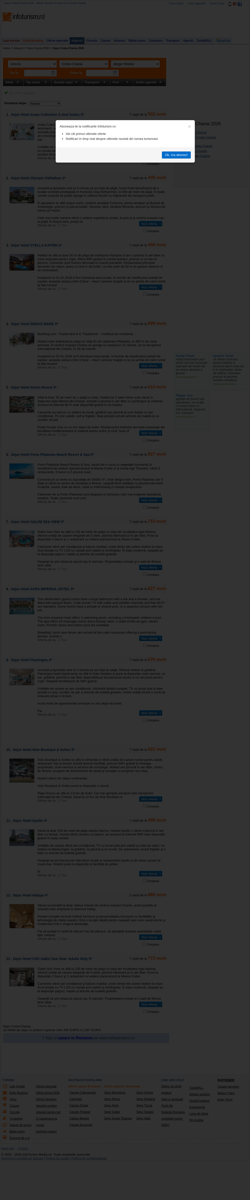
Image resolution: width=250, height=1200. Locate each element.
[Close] (189, 126)
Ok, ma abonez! (176, 155)
